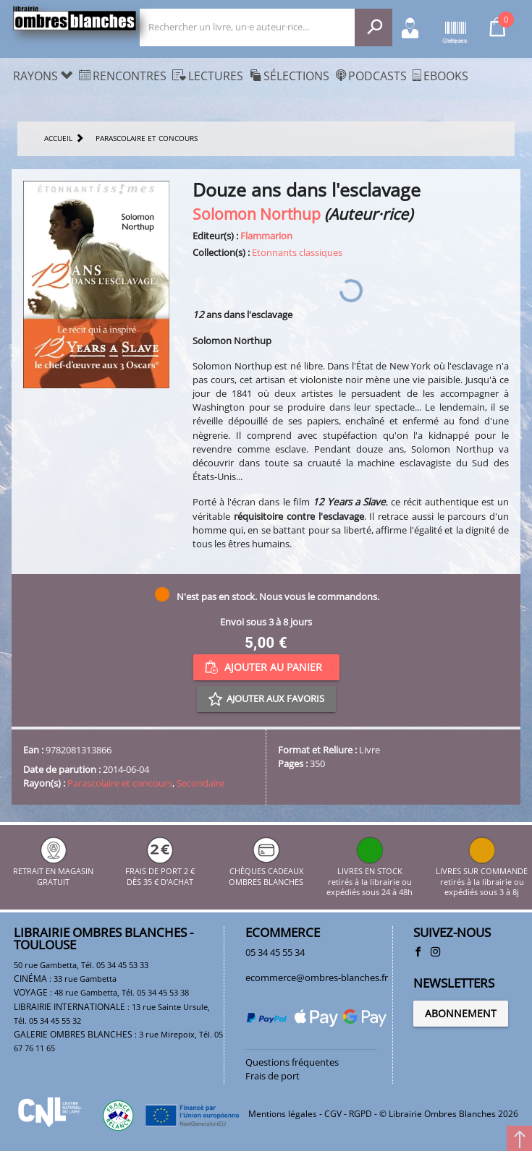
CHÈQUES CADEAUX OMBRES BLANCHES (266, 871)
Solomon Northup (257, 213)
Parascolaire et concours (119, 783)
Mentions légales (282, 1114)
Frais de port (272, 1075)
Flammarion (266, 235)
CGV (333, 1114)
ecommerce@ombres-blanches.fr (316, 977)
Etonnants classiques (297, 252)
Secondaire (200, 783)
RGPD (360, 1114)
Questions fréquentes (292, 1062)
